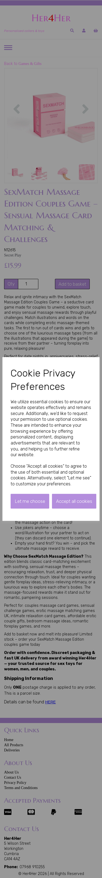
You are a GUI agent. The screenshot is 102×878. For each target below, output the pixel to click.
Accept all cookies (74, 501)
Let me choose (30, 501)
